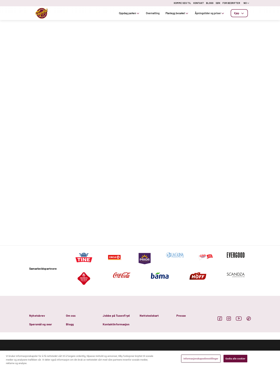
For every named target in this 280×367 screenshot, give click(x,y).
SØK (218, 3)
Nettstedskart (149, 315)
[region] (140, 359)
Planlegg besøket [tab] (177, 13)
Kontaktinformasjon (116, 324)
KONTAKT (198, 3)
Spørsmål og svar (40, 324)
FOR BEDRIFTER (231, 3)
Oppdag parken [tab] (129, 13)
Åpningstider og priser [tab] (210, 13)
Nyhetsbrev (37, 315)
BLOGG (210, 3)
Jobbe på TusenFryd (116, 315)
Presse (181, 315)
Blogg (70, 324)
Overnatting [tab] (153, 13)
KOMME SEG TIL (182, 3)
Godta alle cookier (235, 358)
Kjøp (239, 13)
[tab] (239, 13)
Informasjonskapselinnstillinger (200, 358)
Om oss (71, 315)
